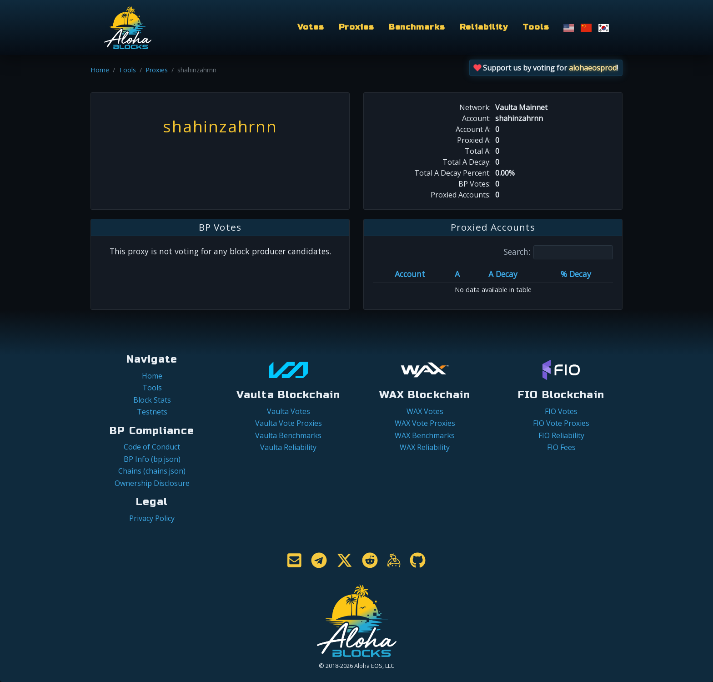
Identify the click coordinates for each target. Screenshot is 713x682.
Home (99, 70)
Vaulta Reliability (288, 447)
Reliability (484, 27)
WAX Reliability (425, 447)
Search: (558, 252)
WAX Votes (425, 411)
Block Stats (152, 400)
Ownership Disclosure (152, 483)
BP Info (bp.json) (152, 459)
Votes (310, 27)
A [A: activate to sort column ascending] (457, 273)
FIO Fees (561, 447)
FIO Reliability (561, 435)
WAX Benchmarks (425, 435)
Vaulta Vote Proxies (288, 423)
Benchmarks (417, 27)
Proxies (356, 27)
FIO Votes (561, 411)
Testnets (152, 412)
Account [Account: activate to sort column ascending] (410, 273)
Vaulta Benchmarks (288, 435)
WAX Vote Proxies (425, 423)
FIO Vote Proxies (561, 423)
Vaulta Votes (288, 411)
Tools (535, 27)
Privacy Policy (152, 518)
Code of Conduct (152, 447)
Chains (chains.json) (152, 471)
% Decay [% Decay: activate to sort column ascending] (576, 273)
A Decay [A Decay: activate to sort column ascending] (502, 273)
